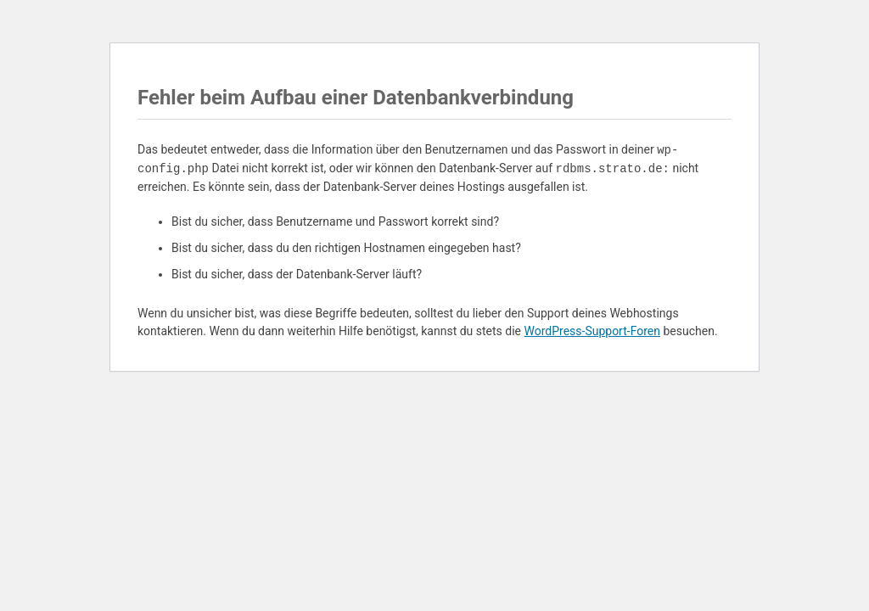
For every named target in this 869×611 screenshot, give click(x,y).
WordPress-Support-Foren (592, 331)
